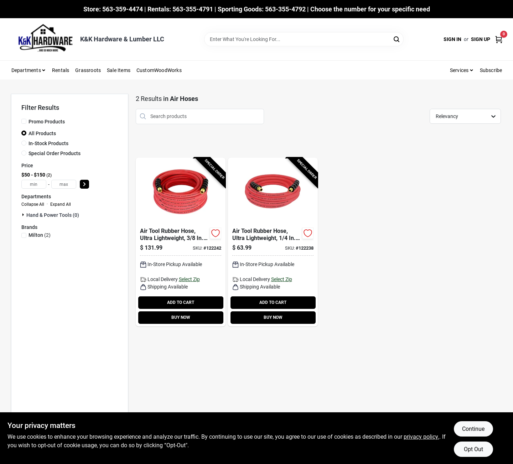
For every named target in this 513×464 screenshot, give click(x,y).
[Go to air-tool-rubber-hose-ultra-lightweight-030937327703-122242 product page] (181, 242)
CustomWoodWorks (159, 70)
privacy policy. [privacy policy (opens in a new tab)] (421, 436)
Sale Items (118, 70)
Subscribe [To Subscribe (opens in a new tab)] (491, 70)
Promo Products (46, 121)
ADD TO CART (180, 302)
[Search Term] (304, 39)
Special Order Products (54, 153)
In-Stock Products (48, 143)
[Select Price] (84, 184)
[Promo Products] (23, 121)
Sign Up (480, 39)
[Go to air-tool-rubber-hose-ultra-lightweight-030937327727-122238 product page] (273, 242)
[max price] (63, 184)
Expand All (60, 204)
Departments (26, 70)
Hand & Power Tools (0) (52, 215)
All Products (42, 133)
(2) (39, 235)
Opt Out (473, 449)
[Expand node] (23, 214)
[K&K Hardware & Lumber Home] (43, 39)
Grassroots (88, 70)
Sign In (452, 39)
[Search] (397, 39)
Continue (473, 428)
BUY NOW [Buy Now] (180, 317)
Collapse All (32, 204)
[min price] (33, 184)
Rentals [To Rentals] (60, 70)
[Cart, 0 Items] (498, 39)
